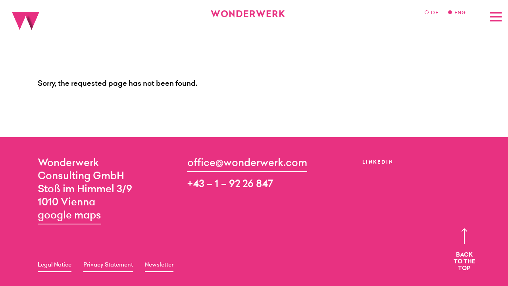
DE (435, 13)
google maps (69, 216)
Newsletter (159, 265)
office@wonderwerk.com (247, 163)
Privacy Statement (108, 265)
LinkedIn (377, 162)
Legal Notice (54, 265)
